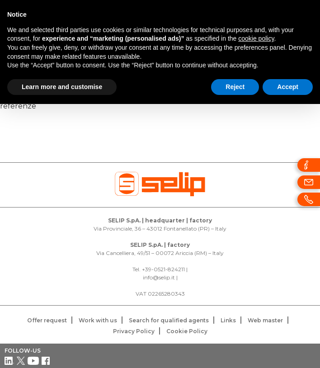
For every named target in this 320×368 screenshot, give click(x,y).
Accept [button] (287, 86)
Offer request (47, 320)
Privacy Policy (134, 331)
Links (228, 320)
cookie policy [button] (256, 38)
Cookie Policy (186, 331)
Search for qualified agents (169, 320)
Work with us (98, 320)
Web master (265, 320)
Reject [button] (235, 86)
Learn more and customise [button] (62, 86)
